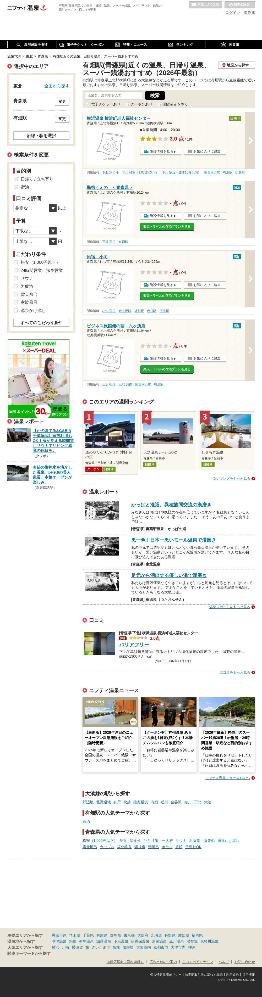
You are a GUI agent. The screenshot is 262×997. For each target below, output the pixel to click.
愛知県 (183, 935)
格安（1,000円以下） (100, 840)
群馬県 (115, 935)
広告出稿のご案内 (163, 962)
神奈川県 (59, 935)
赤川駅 (151, 311)
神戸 (191, 947)
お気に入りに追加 (207, 151)
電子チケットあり (106, 104)
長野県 (170, 935)
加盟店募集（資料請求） (125, 962)
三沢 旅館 (125, 384)
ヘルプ (224, 962)
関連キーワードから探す (29, 953)
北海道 (156, 935)
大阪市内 (143, 947)
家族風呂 (29, 302)
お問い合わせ (244, 962)
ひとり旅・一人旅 (158, 840)
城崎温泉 (103, 941)
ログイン (232, 12)
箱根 (73, 941)
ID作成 (249, 12)
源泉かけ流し (228, 840)
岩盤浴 (27, 286)
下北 (197, 802)
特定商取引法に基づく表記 (204, 975)
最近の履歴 (240, 5)
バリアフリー (134, 644)
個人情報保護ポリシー (166, 975)
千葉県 (88, 935)
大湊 (207, 802)
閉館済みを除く (175, 104)
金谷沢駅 (125, 311)
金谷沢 (176, 802)
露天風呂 (90, 847)
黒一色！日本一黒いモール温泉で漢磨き (173, 540)
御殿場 (128, 947)
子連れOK (193, 847)
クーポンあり (141, 104)
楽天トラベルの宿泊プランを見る (166, 226)
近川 (164, 802)
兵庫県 (101, 935)
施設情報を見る (161, 151)
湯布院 (192, 941)
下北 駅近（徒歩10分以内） (181, 172)
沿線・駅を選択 (41, 135)
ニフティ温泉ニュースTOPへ (227, 778)
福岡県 (197, 935)
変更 (62, 101)
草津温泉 (59, 941)
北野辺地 (103, 802)
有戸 (117, 802)
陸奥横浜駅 (212, 172)
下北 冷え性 (110, 172)
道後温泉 (159, 941)
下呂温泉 (121, 941)
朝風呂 (153, 847)
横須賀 (77, 947)
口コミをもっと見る (235, 672)
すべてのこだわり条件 (41, 323)
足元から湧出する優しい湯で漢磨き (169, 575)
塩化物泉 (124, 847)
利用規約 (232, 975)
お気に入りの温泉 (205, 5)
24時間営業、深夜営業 (42, 270)
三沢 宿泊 (109, 242)
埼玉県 (74, 935)
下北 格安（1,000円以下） (140, 172)
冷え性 (135, 840)
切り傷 (139, 847)
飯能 (116, 947)
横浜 (55, 947)
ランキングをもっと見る (231, 478)
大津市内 (178, 947)
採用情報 (248, 975)
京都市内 (161, 947)
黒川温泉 (176, 941)
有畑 (154, 802)
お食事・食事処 (202, 840)
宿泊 (86, 821)
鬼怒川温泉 (209, 941)
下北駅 (164, 311)
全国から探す (56, 85)
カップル (107, 847)
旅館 (179, 847)
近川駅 (139, 311)
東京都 (129, 935)
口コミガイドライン (197, 962)
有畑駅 (227, 172)
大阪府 (142, 935)
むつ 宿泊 (109, 311)
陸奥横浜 (140, 802)
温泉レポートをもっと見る (229, 607)
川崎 (65, 947)
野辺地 (88, 802)
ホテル (167, 847)
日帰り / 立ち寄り (37, 179)
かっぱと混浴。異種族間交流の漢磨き (171, 504)
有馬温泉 (86, 941)
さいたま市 (101, 947)
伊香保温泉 (140, 941)
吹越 (127, 802)
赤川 (188, 802)
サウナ (181, 840)
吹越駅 (240, 172)
